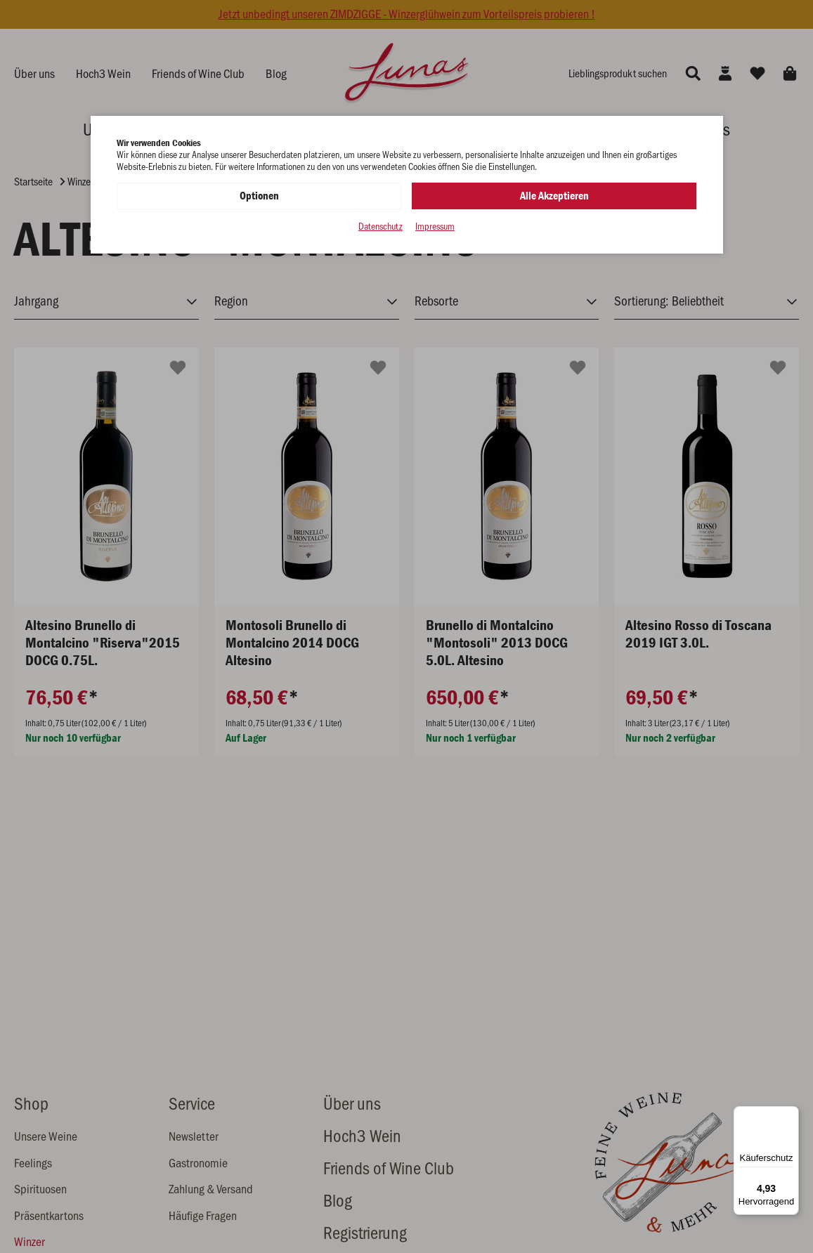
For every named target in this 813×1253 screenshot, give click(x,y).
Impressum (435, 226)
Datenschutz (380, 226)
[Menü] (790, 1114)
